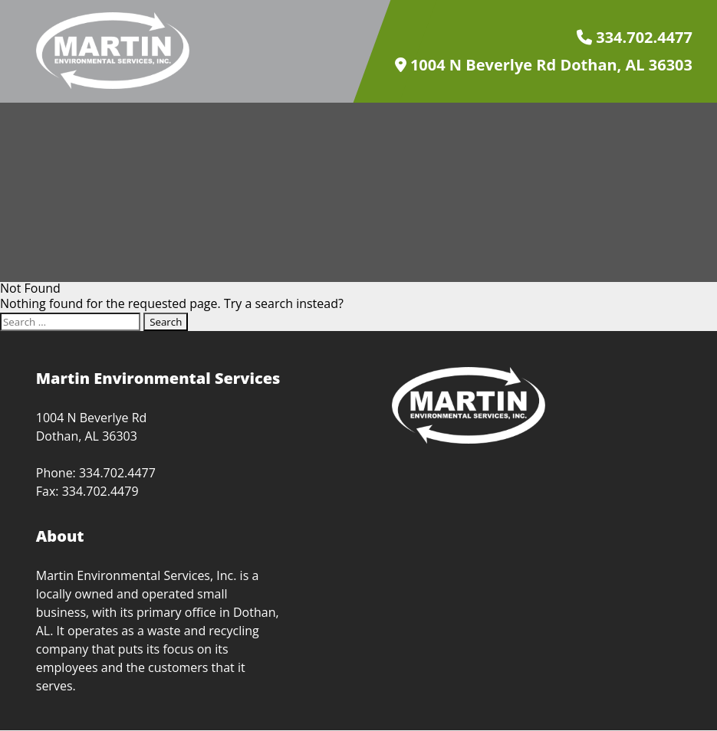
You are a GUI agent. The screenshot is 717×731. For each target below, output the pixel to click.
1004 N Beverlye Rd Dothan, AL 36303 (543, 65)
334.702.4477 (634, 37)
